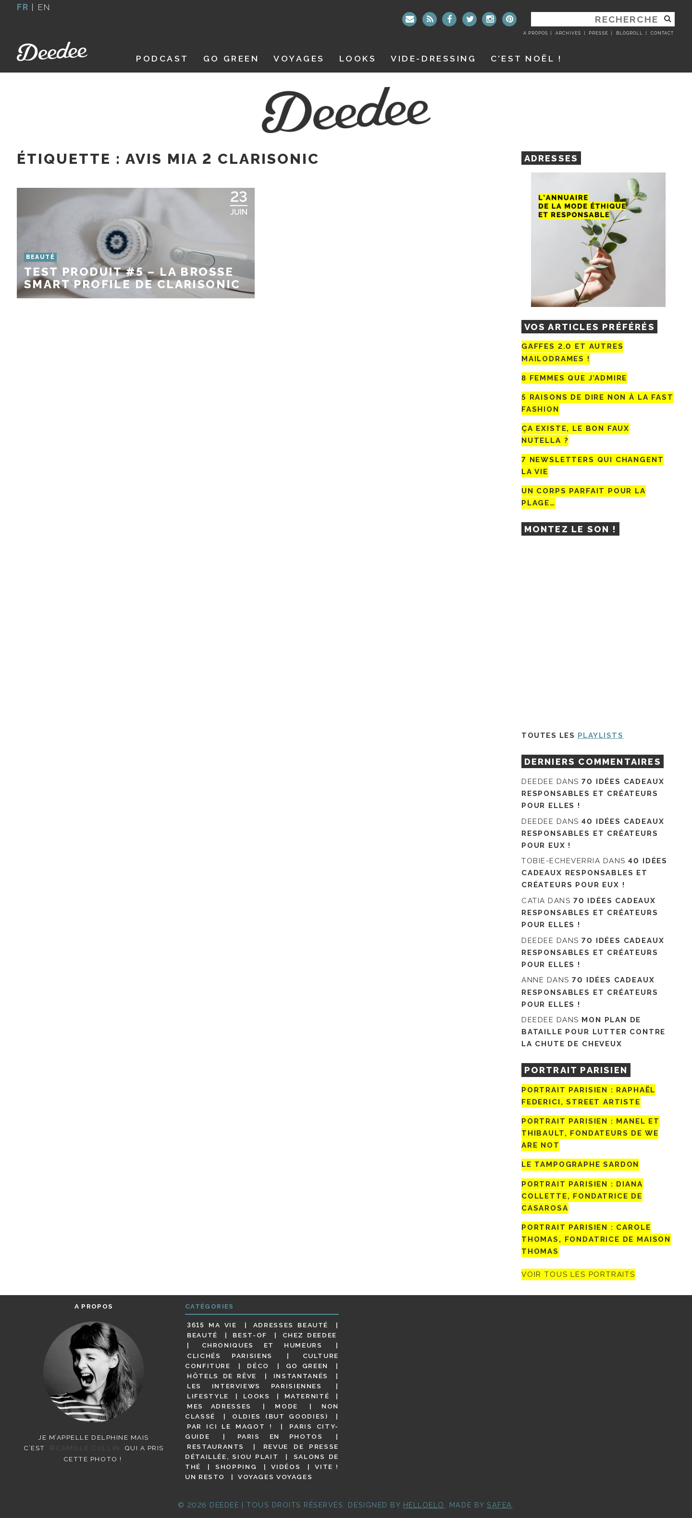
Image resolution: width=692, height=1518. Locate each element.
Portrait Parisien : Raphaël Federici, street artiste (588, 1096)
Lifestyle (208, 1396)
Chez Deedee (310, 1335)
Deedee (65, 51)
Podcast (162, 58)
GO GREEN (231, 58)
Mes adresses (219, 1406)
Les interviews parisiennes (254, 1386)
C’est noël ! (526, 58)
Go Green (307, 1366)
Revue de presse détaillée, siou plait (262, 1451)
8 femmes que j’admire (574, 378)
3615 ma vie (211, 1325)
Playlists (601, 735)
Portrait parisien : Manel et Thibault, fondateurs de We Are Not (590, 1133)
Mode (286, 1406)
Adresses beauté (290, 1325)
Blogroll (629, 33)
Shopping (236, 1466)
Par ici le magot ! (229, 1426)
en (44, 7)
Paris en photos (280, 1436)
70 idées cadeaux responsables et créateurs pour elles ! (592, 793)
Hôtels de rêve (222, 1376)
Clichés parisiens (229, 1355)
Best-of (250, 1335)
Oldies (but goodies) (280, 1416)
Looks (358, 58)
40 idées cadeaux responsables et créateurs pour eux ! (592, 833)
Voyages (299, 58)
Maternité (307, 1396)
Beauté (202, 1335)
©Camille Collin (84, 1448)
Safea (499, 1505)
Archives (568, 33)
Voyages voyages (275, 1477)
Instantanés (300, 1376)
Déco (258, 1366)
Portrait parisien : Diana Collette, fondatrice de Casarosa (582, 1196)
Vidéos (285, 1466)
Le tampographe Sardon (580, 1165)
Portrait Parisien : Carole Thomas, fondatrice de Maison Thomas (596, 1239)
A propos (535, 33)
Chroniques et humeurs (262, 1345)
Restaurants (215, 1446)
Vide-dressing (433, 58)
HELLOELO (424, 1505)
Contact (662, 33)
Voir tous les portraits (578, 1274)
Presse (598, 33)
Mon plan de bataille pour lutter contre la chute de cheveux (593, 1032)
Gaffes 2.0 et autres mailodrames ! (572, 352)
